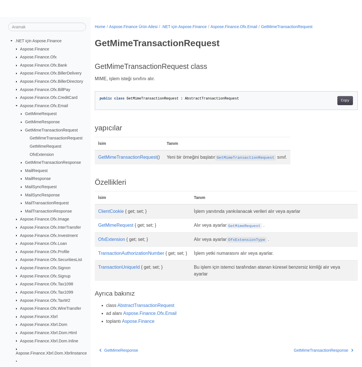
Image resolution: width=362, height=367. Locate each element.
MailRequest (36, 170)
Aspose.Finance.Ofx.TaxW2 (45, 300)
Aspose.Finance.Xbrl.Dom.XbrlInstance (51, 353)
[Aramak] (47, 27)
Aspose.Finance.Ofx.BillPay (45, 89)
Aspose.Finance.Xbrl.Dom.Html (48, 332)
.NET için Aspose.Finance (38, 41)
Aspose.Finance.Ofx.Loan (43, 243)
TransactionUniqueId (119, 267)
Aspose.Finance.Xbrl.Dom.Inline (49, 340)
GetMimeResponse (42, 122)
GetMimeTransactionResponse (53, 162)
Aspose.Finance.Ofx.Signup (45, 275)
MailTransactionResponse (48, 211)
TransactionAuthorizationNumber (131, 253)
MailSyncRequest (41, 186)
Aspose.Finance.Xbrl (39, 316)
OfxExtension (42, 154)
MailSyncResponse (42, 194)
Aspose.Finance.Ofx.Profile (44, 251)
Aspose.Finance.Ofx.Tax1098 (46, 284)
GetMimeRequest (41, 113)
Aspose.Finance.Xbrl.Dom (43, 324)
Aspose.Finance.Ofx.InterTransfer (50, 227)
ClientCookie (111, 211)
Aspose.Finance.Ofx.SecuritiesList (51, 259)
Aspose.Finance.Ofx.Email (44, 105)
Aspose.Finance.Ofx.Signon (45, 268)
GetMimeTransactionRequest (51, 130)
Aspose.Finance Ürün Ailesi (133, 26)
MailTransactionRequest (47, 203)
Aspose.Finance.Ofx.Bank (43, 65)
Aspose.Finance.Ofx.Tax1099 (46, 292)
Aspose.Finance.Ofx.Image (44, 219)
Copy (327, 101)
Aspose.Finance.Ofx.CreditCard (49, 97)
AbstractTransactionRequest (145, 305)
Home (100, 26)
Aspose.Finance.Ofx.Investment (49, 235)
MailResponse (38, 178)
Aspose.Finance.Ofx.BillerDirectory (51, 81)
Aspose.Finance (34, 48)
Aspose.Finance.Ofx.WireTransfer (50, 308)
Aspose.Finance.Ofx (38, 57)
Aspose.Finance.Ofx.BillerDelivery (51, 73)
